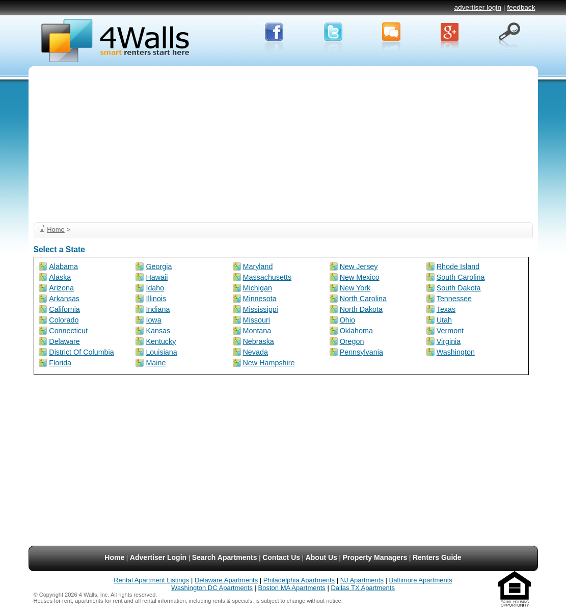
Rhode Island (458, 266)
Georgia (159, 266)
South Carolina (461, 277)
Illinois (156, 299)
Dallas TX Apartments (362, 588)
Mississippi (260, 309)
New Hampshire (269, 363)
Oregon (352, 341)
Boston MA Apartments (292, 588)
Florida (60, 363)
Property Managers (375, 557)
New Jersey (359, 266)
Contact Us (281, 557)
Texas (446, 309)
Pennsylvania (361, 352)
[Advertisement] (283, 142)
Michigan (257, 288)
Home (56, 229)
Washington (456, 352)
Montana (257, 331)
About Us (321, 557)
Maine (156, 363)
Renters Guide (437, 557)
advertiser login (477, 7)
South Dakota (459, 288)
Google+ (450, 35)
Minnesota (260, 299)
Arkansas (64, 299)
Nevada (255, 352)
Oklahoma (356, 331)
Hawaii (157, 277)
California (64, 309)
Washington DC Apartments (212, 588)
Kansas (158, 331)
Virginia (449, 341)
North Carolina (363, 299)
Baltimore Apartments (420, 580)
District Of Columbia (81, 352)
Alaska (60, 277)
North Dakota (361, 309)
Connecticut (68, 331)
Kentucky (161, 341)
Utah (444, 320)
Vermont (450, 331)
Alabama (63, 266)
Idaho (155, 288)
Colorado (63, 320)
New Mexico (360, 277)
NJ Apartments (362, 580)
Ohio (347, 320)
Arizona (61, 288)
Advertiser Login (158, 557)
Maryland (258, 266)
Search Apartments (224, 557)
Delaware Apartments (226, 580)
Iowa (153, 320)
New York (355, 288)
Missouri (256, 320)
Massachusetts (267, 277)
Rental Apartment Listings (151, 580)
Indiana (158, 309)
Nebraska (258, 341)
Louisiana (161, 352)
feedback (521, 7)
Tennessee (454, 299)
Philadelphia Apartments (299, 580)
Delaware (64, 341)
